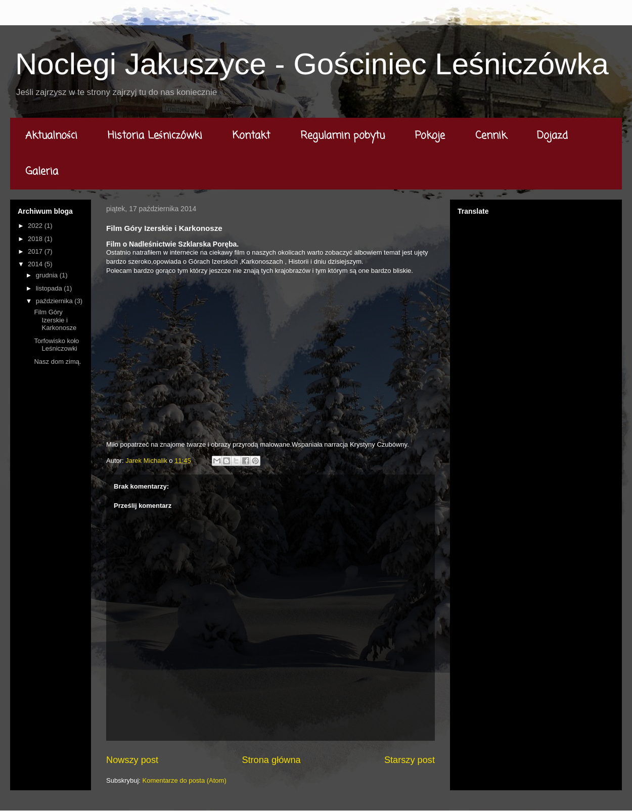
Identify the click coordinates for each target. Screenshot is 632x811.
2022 (36, 225)
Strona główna (271, 760)
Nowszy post (132, 760)
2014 (36, 264)
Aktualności (51, 136)
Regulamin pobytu (342, 136)
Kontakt (251, 136)
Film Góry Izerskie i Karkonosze (55, 319)
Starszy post (409, 760)
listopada (50, 288)
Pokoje (430, 136)
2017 (36, 251)
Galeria (41, 171)
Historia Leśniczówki (155, 136)
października (55, 301)
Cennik (491, 136)
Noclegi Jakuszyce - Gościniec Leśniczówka (312, 64)
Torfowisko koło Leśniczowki (56, 345)
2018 (36, 239)
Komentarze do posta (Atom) (185, 780)
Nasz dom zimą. (57, 361)
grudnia (48, 275)
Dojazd (552, 136)
